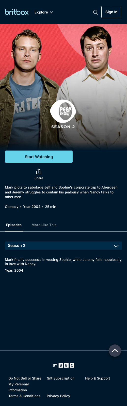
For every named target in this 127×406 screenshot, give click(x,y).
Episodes (14, 225)
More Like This (44, 225)
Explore (43, 12)
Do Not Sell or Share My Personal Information (24, 384)
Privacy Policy (58, 396)
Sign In (111, 12)
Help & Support (97, 378)
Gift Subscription (60, 378)
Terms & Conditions (24, 396)
